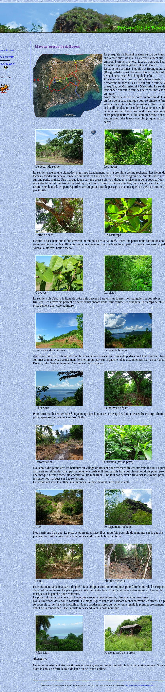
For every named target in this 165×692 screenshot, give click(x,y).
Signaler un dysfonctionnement (139, 685)
